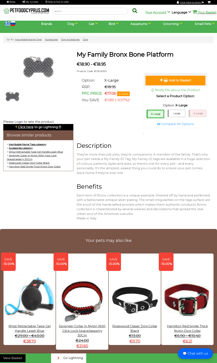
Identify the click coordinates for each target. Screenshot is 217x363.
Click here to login (192, 2)
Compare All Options (175, 124)
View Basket (12, 358)
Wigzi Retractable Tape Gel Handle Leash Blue (36, 151)
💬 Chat (195, 353)
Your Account (155, 12)
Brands (46, 24)
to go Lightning (38, 127)
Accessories (51, 39)
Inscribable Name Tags (28, 39)
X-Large (155, 113)
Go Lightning (68, 358)
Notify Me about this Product (175, 90)
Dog (85, 39)
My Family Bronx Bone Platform (125, 54)
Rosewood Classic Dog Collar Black (29, 162)
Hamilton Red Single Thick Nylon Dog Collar (35, 166)
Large (176, 113)
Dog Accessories (70, 39)
